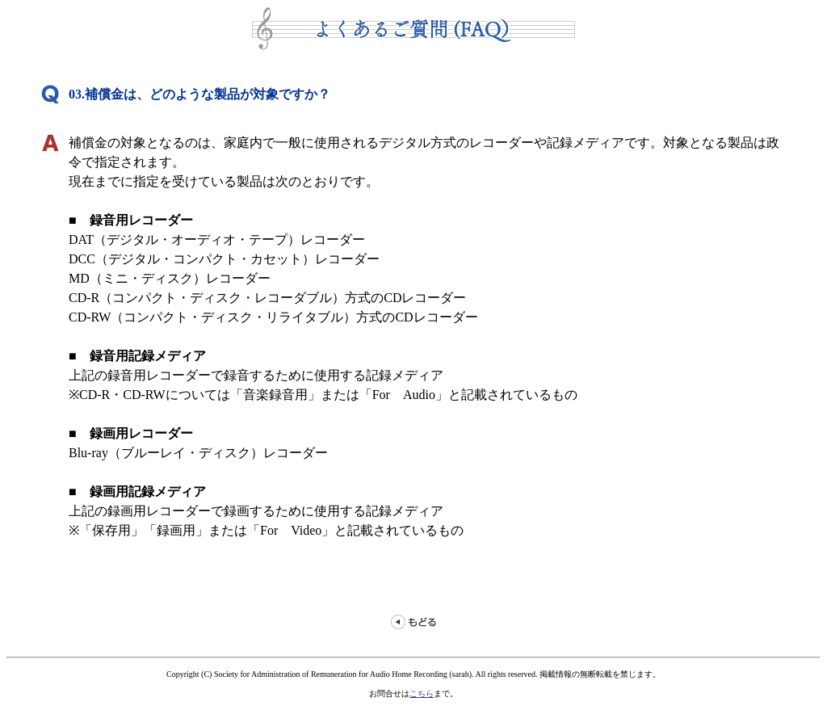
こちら (421, 693)
